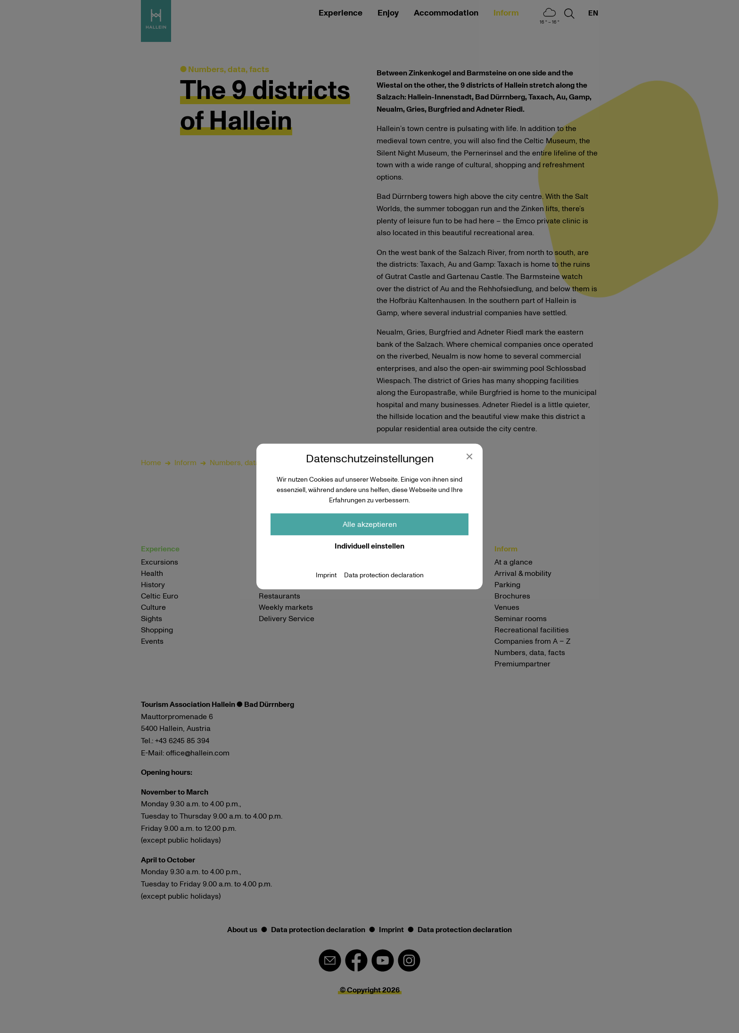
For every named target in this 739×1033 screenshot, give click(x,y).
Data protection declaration (384, 575)
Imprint (326, 575)
